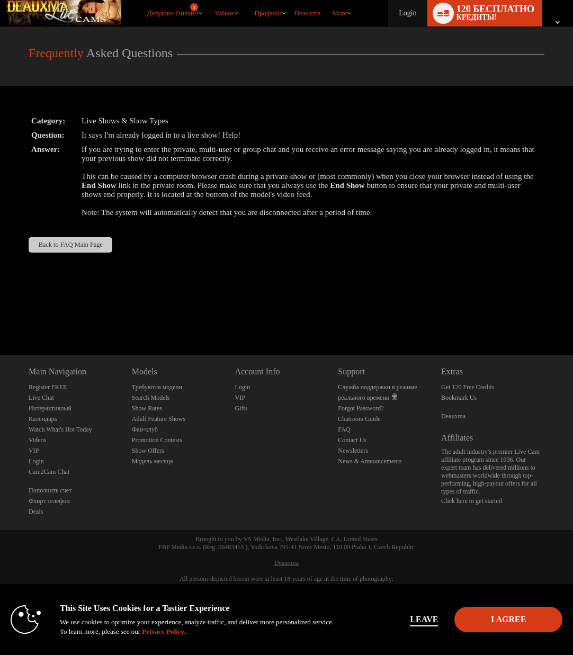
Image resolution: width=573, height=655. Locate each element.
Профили (268, 13)
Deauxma (453, 416)
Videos (224, 13)
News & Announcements (369, 461)
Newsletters (353, 450)
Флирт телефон (49, 501)
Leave (407, 619)
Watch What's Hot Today (60, 429)
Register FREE (48, 387)
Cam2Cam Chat (49, 471)
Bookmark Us (459, 397)
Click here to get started (471, 501)
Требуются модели (157, 387)
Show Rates (147, 408)
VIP (34, 450)
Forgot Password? (360, 408)
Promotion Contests (157, 440)
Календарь (43, 419)
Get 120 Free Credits (467, 387)
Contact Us (352, 440)
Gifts (241, 408)
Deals (36, 511)
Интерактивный (50, 408)
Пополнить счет (50, 490)
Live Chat (41, 397)
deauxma (307, 13)
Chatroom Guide (359, 419)
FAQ (344, 429)
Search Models (151, 397)
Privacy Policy (186, 631)
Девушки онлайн (172, 10)
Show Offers (148, 450)
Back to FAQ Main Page (71, 244)
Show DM (0, 315)
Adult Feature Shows (158, 419)
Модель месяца (152, 461)
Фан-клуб (145, 429)
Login (407, 13)
